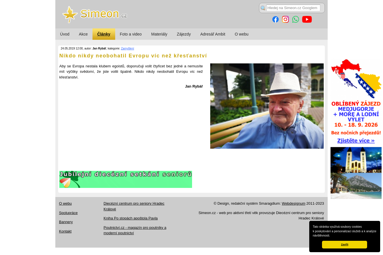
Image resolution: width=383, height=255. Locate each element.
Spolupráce (68, 213)
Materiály (159, 34)
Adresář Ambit (212, 34)
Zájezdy (184, 34)
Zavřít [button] (344, 244)
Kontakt (65, 231)
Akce (83, 34)
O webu (242, 34)
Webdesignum (293, 203)
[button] (331, 236)
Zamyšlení (127, 48)
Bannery (66, 222)
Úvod (65, 34)
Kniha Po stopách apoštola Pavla (131, 218)
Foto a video (131, 34)
